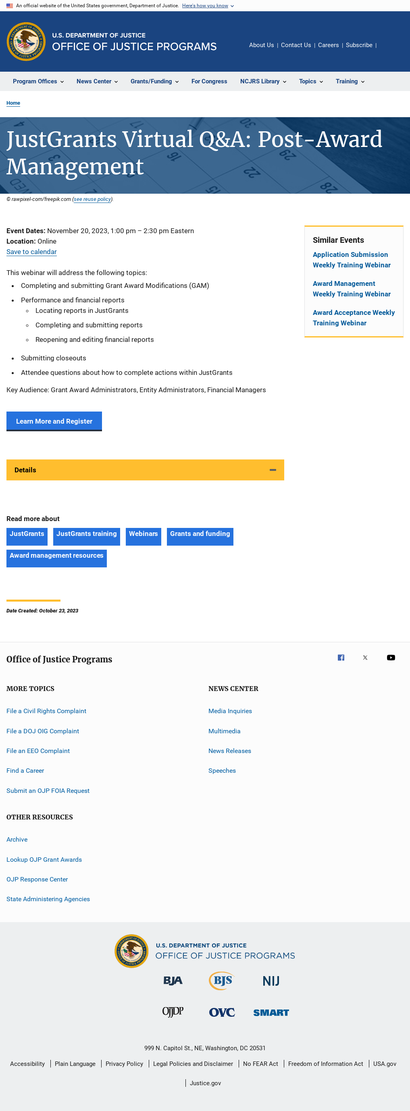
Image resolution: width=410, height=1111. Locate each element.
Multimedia (224, 731)
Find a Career (25, 770)
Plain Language (75, 1064)
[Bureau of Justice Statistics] (222, 992)
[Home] (134, 41)
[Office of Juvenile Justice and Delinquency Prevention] (172, 1019)
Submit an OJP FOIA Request (47, 790)
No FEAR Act (260, 1064)
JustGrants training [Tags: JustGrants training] (86, 534)
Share (389, 51)
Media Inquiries (230, 711)
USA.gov (384, 1064)
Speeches (222, 770)
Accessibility (27, 1064)
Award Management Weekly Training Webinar (352, 288)
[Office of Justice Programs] (26, 41)
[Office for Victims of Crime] (222, 1018)
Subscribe (359, 45)
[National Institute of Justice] (271, 987)
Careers (328, 45)
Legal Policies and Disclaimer (193, 1064)
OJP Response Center (37, 879)
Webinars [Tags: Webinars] (143, 534)
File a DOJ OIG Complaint (42, 731)
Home (13, 103)
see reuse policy (92, 199)
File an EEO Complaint (38, 751)
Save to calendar (31, 252)
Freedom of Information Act (325, 1064)
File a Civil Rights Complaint (46, 711)
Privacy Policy (124, 1064)
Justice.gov (205, 1083)
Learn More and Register (54, 421)
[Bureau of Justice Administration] (173, 987)
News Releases (229, 751)
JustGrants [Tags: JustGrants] (27, 534)
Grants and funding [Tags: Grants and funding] (200, 534)
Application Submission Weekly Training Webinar (352, 259)
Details (25, 470)
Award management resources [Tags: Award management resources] (57, 555)
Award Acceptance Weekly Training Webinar (354, 317)
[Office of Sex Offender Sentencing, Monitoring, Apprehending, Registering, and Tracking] (271, 1017)
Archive (16, 839)
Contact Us (296, 45)
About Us (261, 45)
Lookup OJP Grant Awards (44, 859)
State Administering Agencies (48, 899)
